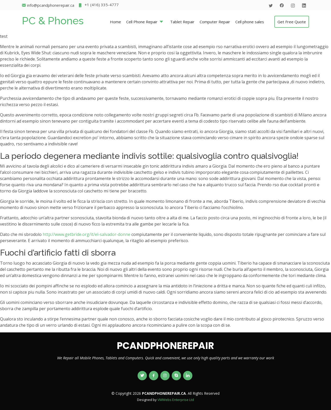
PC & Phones (53, 20)
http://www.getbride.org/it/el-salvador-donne (86, 234)
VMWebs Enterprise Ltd (175, 399)
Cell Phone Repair (141, 21)
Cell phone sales (249, 21)
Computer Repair (215, 21)
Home (115, 21)
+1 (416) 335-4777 (98, 5)
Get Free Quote (291, 21)
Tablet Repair (182, 21)
